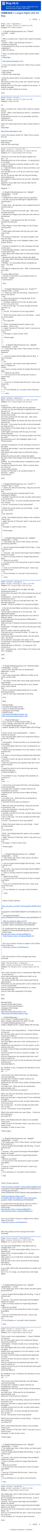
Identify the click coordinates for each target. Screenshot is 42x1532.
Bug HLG (12, 3)
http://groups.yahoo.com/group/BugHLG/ (16, 934)
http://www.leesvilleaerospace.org (15, 714)
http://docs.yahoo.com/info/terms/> (16, 947)
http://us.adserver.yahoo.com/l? (15, 921)
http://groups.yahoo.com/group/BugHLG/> (18, 936)
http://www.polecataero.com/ (13, 61)
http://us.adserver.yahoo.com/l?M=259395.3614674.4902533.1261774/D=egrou (19, 1197)
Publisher (29, 1529)
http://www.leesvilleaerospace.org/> (15, 716)
